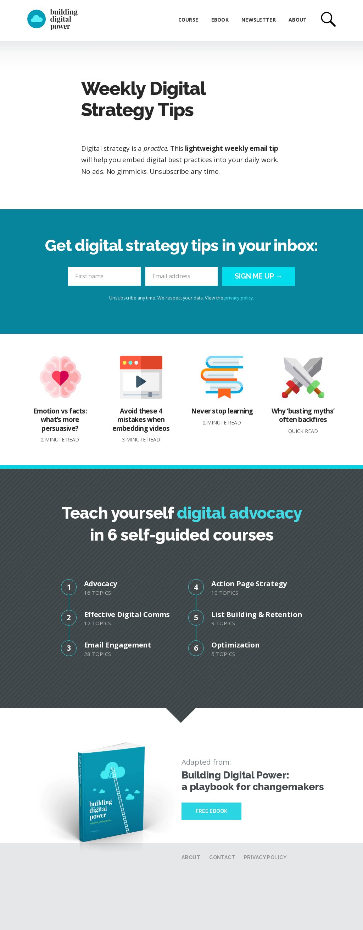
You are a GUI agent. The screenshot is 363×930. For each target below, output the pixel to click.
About (298, 19)
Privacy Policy (265, 857)
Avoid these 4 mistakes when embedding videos (141, 399)
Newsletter (258, 19)
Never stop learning (222, 391)
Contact (222, 857)
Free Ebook (211, 811)
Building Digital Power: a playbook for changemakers (253, 781)
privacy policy (238, 298)
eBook (220, 19)
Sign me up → (259, 276)
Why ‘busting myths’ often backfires (303, 395)
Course (188, 19)
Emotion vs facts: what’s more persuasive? (60, 399)
